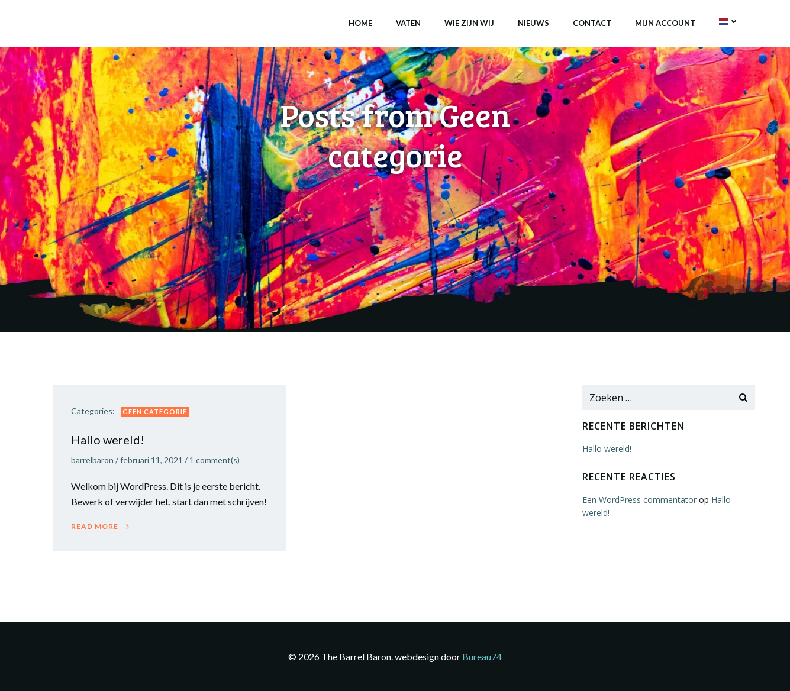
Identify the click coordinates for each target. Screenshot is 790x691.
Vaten (408, 23)
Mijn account (665, 23)
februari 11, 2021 (151, 460)
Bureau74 (482, 656)
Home (360, 23)
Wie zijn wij (469, 23)
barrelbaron (92, 460)
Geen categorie (154, 411)
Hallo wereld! (606, 448)
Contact (592, 23)
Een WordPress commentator (639, 499)
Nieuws (533, 23)
